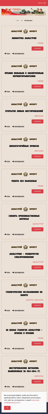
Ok (7, 408)
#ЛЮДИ (40, 43)
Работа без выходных (24, 181)
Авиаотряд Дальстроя (24, 38)
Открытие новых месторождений (24, 111)
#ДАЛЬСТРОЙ (38, 224)
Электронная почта (18, 54)
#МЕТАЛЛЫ (39, 116)
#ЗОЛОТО (30, 300)
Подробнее (37, 48)
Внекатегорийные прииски (24, 146)
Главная (17, 20)
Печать (7, 54)
